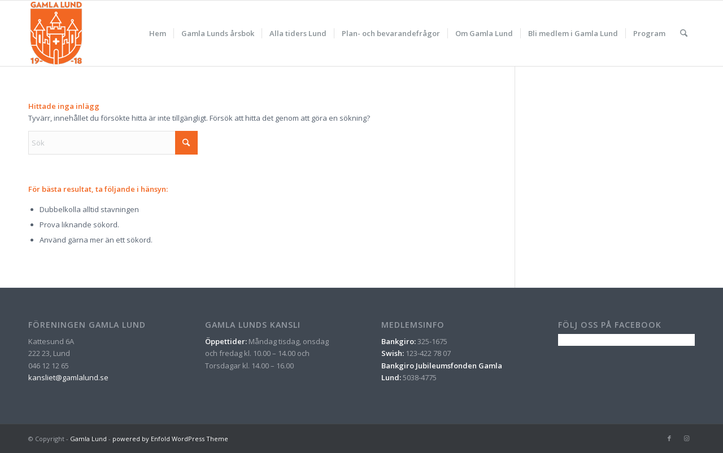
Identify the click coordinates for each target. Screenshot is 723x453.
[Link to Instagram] (686, 438)
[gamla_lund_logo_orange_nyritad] (56, 33)
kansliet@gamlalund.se (68, 377)
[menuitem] (157, 33)
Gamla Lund (88, 438)
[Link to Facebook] (669, 438)
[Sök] (684, 33)
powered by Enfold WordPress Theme (170, 438)
